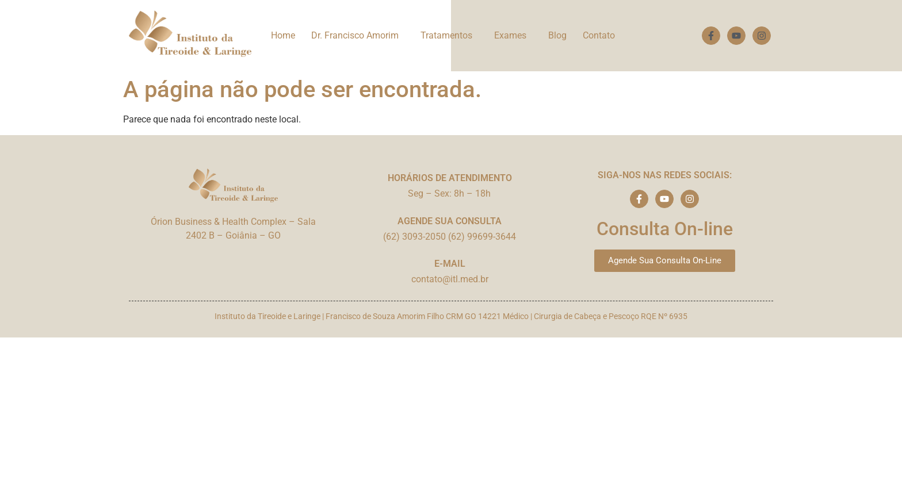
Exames (510, 35)
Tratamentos (446, 35)
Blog (557, 35)
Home (283, 35)
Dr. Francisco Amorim (355, 35)
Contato (599, 35)
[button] (357, 36)
